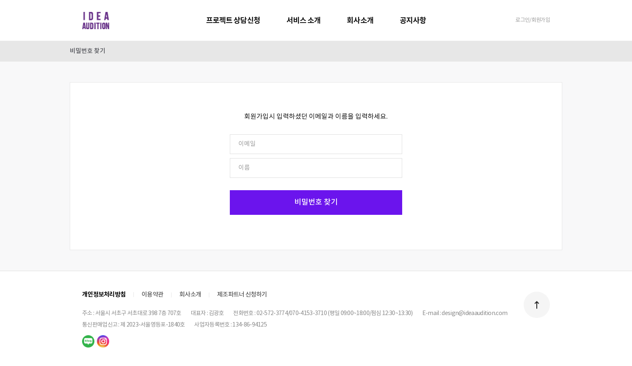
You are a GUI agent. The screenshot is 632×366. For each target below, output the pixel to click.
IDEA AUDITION (95, 20)
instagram (103, 341)
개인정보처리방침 (104, 294)
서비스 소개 (303, 20)
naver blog (88, 341)
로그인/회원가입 (532, 20)
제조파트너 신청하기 (242, 294)
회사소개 (360, 20)
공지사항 (413, 20)
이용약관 (152, 294)
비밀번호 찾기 (87, 51)
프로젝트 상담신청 (233, 20)
